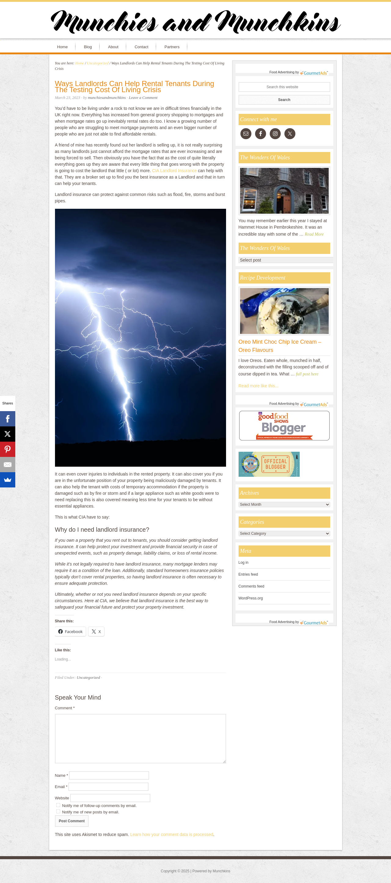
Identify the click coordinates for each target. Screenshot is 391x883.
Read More (314, 234)
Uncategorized (88, 677)
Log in (244, 562)
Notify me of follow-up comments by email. (99, 805)
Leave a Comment (143, 97)
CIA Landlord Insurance (175, 170)
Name (61, 775)
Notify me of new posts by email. (90, 812)
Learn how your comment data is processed (171, 834)
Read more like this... (259, 385)
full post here (307, 374)
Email (61, 786)
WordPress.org (251, 598)
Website (62, 798)
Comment (65, 708)
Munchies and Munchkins (195, 23)
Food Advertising (281, 72)
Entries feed (248, 574)
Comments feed (252, 586)
